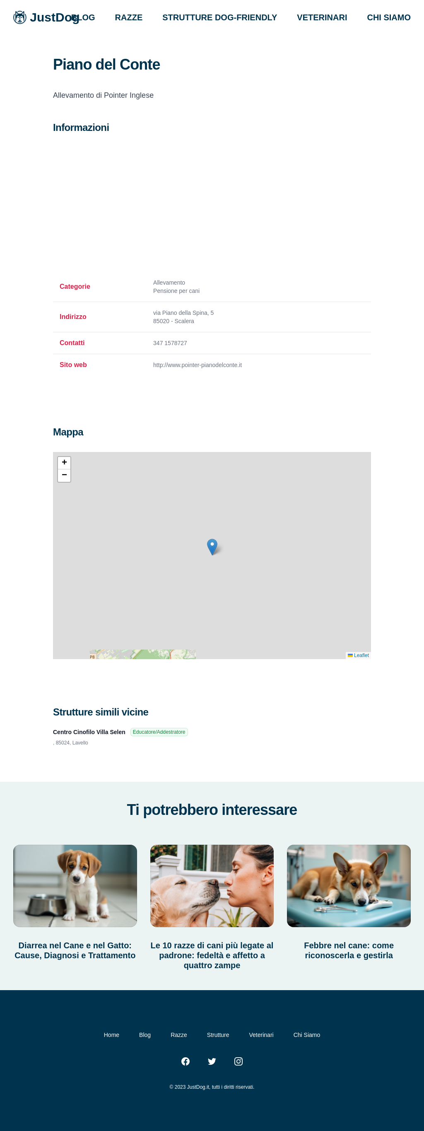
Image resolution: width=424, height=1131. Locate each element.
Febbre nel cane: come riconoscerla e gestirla (349, 950)
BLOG (83, 17)
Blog (145, 1035)
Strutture (218, 1035)
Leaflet (358, 655)
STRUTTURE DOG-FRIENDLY (219, 17)
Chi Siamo (307, 1035)
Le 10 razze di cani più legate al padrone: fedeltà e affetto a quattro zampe (212, 955)
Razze (179, 1035)
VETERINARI (322, 17)
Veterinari (261, 1035)
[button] (212, 547)
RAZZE (129, 17)
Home (111, 1035)
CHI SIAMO (389, 17)
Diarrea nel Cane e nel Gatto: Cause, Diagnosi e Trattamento (75, 950)
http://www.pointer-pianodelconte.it (197, 365)
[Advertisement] (212, 206)
